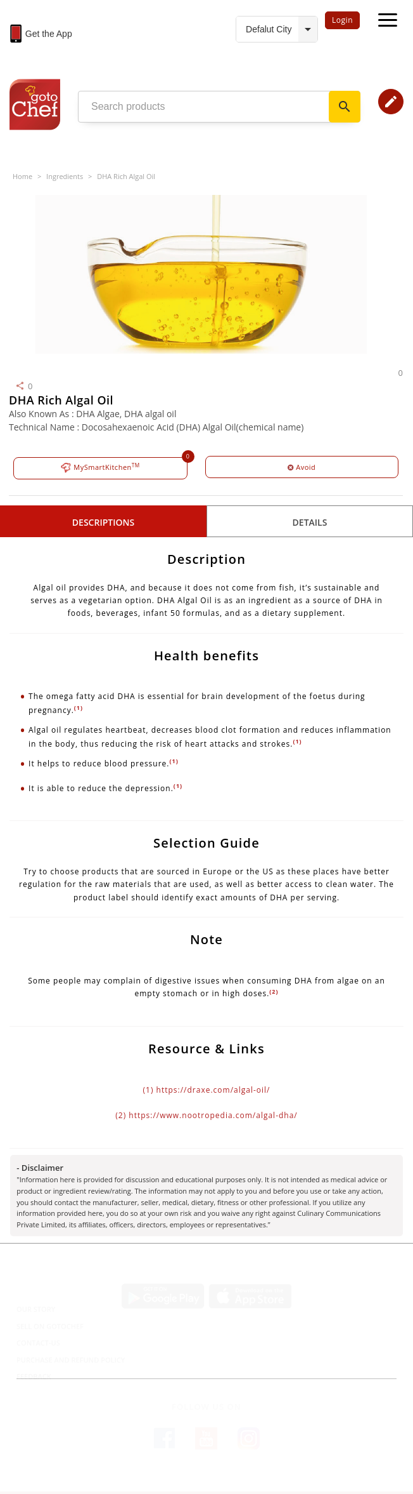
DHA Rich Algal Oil (126, 176)
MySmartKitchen (100, 468)
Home (22, 176)
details (310, 522)
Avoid (301, 467)
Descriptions (103, 522)
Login (342, 20)
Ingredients (64, 176)
